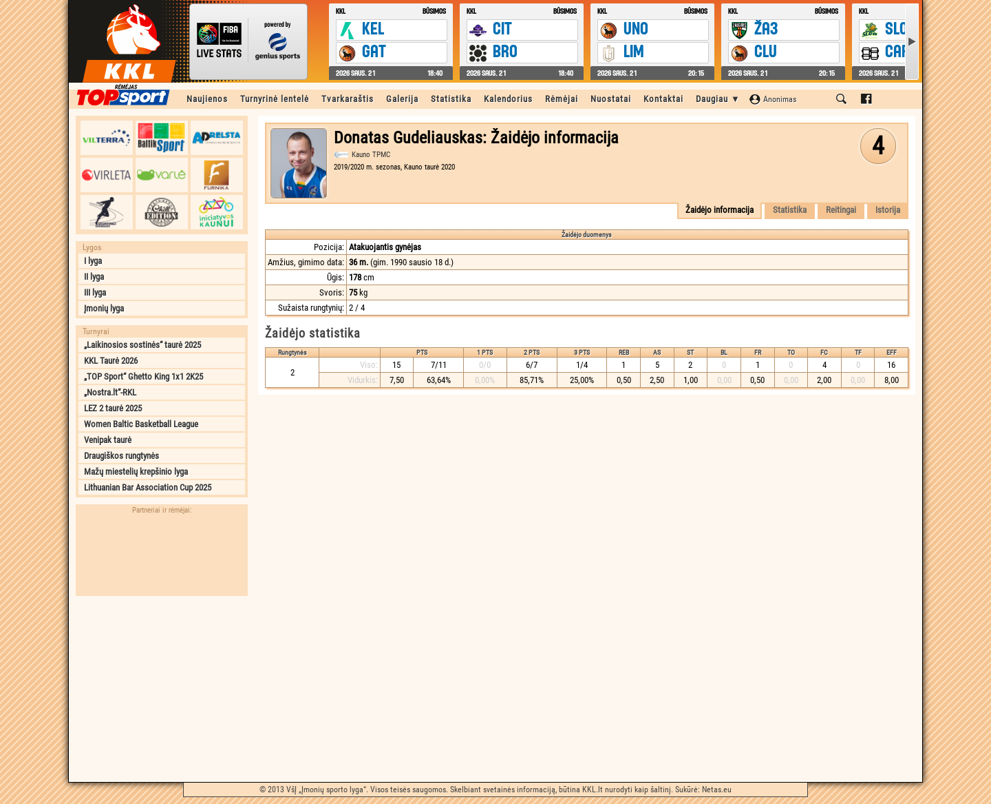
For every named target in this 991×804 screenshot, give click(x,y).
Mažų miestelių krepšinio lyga (136, 471)
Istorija (887, 210)
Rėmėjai (561, 99)
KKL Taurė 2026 (111, 360)
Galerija (402, 99)
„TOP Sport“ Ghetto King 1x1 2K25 (143, 376)
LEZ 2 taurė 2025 (113, 408)
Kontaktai (663, 99)
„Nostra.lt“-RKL (110, 392)
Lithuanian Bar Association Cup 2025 (147, 487)
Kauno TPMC (371, 154)
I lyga (93, 261)
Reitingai (841, 210)
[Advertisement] (162, 689)
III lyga (95, 292)
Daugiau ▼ (718, 99)
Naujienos (207, 99)
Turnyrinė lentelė (274, 99)
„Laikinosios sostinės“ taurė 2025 (142, 345)
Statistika (451, 99)
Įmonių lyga (104, 308)
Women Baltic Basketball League (141, 424)
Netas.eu (717, 789)
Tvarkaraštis (347, 99)
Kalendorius (508, 99)
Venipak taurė (107, 440)
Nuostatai (610, 99)
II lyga (94, 276)
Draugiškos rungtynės (121, 456)
